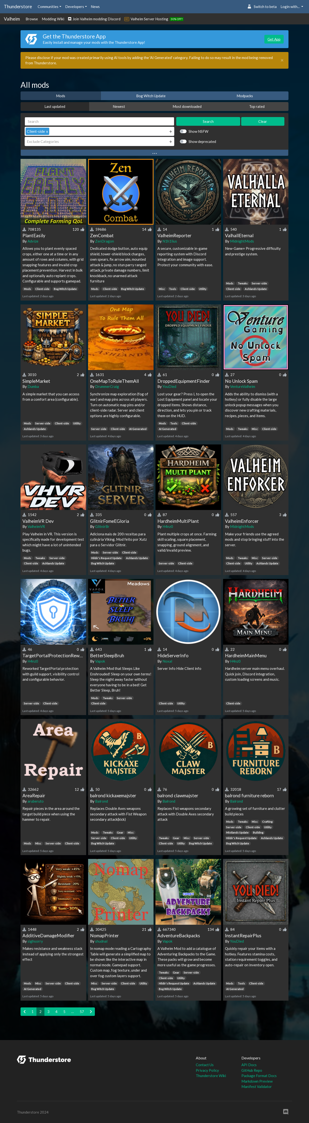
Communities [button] (48, 6)
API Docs (249, 1065)
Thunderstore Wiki (211, 1075)
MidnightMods (242, 241)
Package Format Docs (259, 1075)
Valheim (12, 19)
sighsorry (35, 941)
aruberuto (36, 801)
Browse (32, 19)
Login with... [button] (290, 6)
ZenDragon (104, 241)
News (95, 6)
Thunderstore (18, 6)
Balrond (101, 801)
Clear (262, 121)
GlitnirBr (102, 526)
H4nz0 (167, 526)
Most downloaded (187, 106)
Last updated (54, 106)
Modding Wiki (53, 19)
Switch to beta (262, 6)
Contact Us (205, 1065)
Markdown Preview (257, 1081)
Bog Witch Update (151, 96)
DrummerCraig (107, 386)
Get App (274, 39)
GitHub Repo (251, 1070)
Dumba (33, 386)
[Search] (99, 121)
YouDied (169, 386)
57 (82, 1011)
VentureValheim (242, 386)
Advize (33, 241)
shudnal (101, 941)
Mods (60, 96)
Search (208, 121)
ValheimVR (36, 526)
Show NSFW (198, 131)
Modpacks (245, 96)
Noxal (167, 661)
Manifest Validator (256, 1086)
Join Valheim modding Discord (94, 19)
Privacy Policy (207, 1070)
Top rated (257, 106)
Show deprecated (202, 141)
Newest (119, 106)
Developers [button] (74, 6)
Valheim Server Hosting (149, 19)
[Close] (282, 60)
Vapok (100, 661)
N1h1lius (169, 241)
